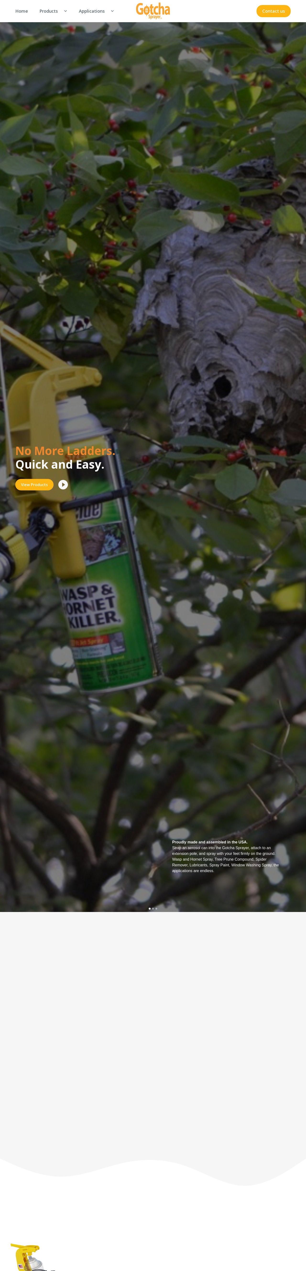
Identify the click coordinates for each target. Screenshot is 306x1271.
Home (21, 11)
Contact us (273, 11)
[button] (51, 11)
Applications (92, 11)
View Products (34, 484)
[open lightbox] (63, 484)
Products (48, 11)
